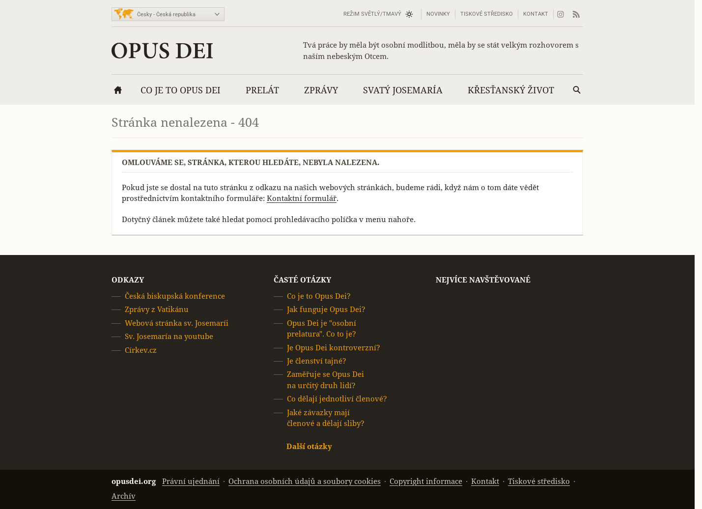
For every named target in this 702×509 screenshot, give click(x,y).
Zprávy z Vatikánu (157, 310)
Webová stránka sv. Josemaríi (176, 323)
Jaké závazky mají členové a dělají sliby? (326, 417)
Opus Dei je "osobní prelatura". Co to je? (321, 328)
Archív (124, 496)
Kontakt (535, 14)
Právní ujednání (191, 481)
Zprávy (321, 90)
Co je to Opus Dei (180, 90)
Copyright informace (426, 481)
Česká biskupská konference (175, 296)
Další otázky (309, 447)
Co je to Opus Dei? (319, 296)
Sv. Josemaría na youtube (169, 336)
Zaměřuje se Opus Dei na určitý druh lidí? (325, 380)
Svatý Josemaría (403, 90)
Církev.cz (141, 350)
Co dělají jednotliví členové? (337, 399)
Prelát (262, 90)
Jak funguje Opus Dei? (326, 310)
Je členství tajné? (316, 361)
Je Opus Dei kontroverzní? (333, 347)
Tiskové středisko (486, 14)
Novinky (438, 14)
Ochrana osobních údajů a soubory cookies (304, 481)
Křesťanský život (511, 90)
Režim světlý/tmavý (372, 14)
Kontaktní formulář (302, 198)
